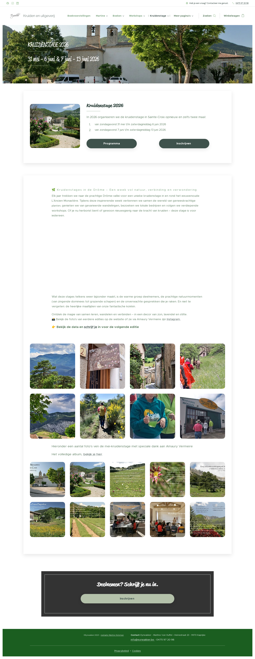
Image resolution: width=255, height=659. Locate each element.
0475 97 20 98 (242, 3)
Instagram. (174, 319)
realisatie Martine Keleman (112, 635)
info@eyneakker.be (142, 639)
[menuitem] (79, 16)
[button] (209, 16)
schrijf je (90, 327)
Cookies (136, 650)
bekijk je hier (92, 454)
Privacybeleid (121, 650)
